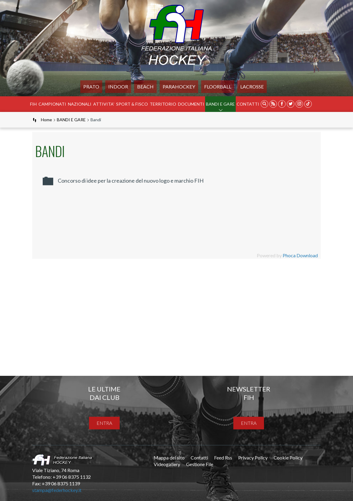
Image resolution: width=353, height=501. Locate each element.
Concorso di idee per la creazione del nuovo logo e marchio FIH (131, 180)
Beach (145, 86)
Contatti (248, 104)
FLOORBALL (217, 86)
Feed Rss (223, 457)
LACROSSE (252, 86)
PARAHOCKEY (179, 86)
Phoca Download (300, 255)
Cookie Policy (288, 457)
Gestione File (199, 464)
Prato (91, 86)
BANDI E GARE (220, 104)
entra (104, 423)
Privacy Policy (253, 457)
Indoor (118, 86)
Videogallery (167, 464)
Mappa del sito (169, 457)
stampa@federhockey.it (56, 490)
